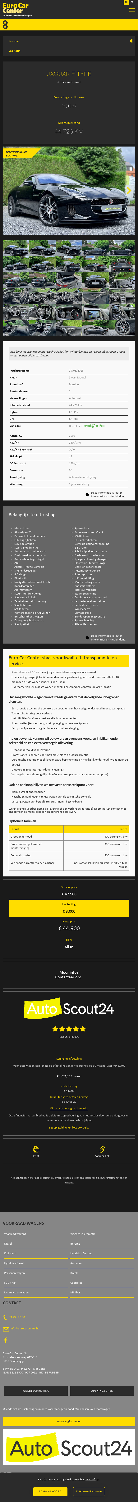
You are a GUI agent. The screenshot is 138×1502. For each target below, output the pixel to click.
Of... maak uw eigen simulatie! (69, 1108)
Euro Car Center (69, 9)
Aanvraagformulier (69, 1421)
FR (132, 2)
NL (126, 2)
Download (86, 426)
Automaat (76, 1263)
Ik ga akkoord (50, 1491)
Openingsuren (102, 1390)
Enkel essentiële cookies (89, 1491)
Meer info (90, 1479)
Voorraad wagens (15, 1234)
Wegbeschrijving (35, 1390)
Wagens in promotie (82, 1234)
